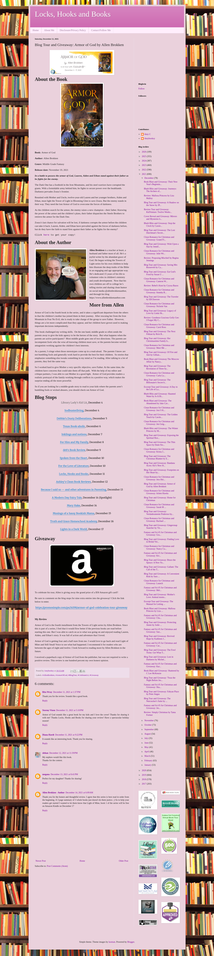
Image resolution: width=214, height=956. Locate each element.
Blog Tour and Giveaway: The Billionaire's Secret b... (157, 381)
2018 (144, 779)
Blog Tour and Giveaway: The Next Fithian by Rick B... (159, 332)
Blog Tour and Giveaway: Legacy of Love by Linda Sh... (160, 312)
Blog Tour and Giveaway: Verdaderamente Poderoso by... (158, 512)
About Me (49, 30)
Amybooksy (149, 138)
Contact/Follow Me (101, 30)
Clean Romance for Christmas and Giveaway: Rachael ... (159, 519)
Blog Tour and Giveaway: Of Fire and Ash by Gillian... (160, 353)
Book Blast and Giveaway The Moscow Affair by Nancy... (161, 360)
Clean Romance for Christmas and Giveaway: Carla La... (159, 374)
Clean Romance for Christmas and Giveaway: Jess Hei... (159, 478)
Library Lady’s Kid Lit (74, 402)
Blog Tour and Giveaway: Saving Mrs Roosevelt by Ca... (160, 266)
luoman (112, 942)
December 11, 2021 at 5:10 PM (69, 710)
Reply (45, 701)
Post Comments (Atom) (57, 866)
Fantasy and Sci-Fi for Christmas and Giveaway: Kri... (160, 554)
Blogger (130, 942)
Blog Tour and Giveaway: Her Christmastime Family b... (157, 339)
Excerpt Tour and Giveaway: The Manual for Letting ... (158, 602)
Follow (141, 88)
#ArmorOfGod (61, 675)
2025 (144, 156)
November (149, 720)
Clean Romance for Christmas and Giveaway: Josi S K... (159, 408)
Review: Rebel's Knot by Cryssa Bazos (161, 285)
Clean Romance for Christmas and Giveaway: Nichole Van (159, 305)
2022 (144, 170)
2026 (144, 152)
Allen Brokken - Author (53, 792)
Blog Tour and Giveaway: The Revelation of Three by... (157, 367)
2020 (144, 770)
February (148, 760)
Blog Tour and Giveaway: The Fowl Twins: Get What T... (160, 651)
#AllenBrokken (48, 675)
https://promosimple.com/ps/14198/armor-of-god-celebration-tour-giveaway (81, 607)
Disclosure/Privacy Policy (73, 30)
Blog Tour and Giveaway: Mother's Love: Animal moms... (159, 595)
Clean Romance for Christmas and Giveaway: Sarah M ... (159, 505)
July (146, 738)
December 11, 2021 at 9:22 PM (68, 735)
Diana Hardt (48, 735)
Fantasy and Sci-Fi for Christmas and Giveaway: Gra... (160, 533)
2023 (144, 165)
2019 (144, 775)
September (149, 729)
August (147, 734)
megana (46, 774)
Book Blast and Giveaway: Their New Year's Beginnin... (160, 183)
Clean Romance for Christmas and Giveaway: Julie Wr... (159, 252)
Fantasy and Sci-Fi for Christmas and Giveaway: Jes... (160, 706)
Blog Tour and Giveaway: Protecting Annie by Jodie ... (160, 623)
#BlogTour (72, 675)
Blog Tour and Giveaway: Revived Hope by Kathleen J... (159, 637)
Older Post (123, 861)
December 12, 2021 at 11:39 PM (63, 753)
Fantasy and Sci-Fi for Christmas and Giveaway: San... (160, 630)
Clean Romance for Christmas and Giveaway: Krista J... (159, 450)
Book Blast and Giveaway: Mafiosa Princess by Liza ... (159, 609)
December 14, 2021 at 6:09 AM (79, 792)
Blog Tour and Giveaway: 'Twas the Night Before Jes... (159, 679)
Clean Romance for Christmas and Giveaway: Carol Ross (159, 325)
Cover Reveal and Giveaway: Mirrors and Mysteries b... (160, 217)
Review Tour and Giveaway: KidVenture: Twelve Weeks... (158, 210)
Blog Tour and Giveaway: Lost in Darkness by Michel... (158, 658)
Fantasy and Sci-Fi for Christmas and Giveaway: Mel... (160, 588)
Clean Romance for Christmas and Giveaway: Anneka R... (159, 291)
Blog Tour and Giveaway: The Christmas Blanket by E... (157, 457)
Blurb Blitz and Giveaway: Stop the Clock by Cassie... (159, 224)
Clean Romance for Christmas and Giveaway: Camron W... (159, 280)
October (148, 725)
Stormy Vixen (48, 710)
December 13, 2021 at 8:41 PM (64, 774)
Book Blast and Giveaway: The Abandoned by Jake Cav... (157, 402)
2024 (144, 161)
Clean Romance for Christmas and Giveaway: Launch (159, 582)
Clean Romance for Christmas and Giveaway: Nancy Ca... (159, 547)
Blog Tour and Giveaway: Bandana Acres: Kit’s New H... (159, 464)
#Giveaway (94, 675)
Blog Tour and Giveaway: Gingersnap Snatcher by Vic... (160, 526)
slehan (45, 753)
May (146, 747)
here (47, 235)
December (149, 178)
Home (36, 30)
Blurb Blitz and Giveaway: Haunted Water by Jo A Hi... (159, 395)
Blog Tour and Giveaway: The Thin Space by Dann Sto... (159, 443)
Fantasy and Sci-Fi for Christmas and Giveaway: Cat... (160, 644)
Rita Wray (47, 692)
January (148, 765)
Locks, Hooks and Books (73, 14)
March (147, 756)
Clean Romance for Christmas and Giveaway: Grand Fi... (159, 238)
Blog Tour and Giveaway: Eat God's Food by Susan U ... (160, 273)
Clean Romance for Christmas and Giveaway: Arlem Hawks (159, 492)
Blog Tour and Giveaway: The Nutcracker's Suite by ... (157, 699)
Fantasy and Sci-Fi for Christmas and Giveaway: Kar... (160, 665)
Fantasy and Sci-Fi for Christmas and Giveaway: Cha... (160, 616)
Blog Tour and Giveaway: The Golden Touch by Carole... (160, 415)
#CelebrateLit (83, 675)
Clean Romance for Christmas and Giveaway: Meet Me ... (159, 346)
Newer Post (41, 861)
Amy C (147, 134)
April (147, 751)
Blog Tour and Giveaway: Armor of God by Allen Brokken (159, 485)
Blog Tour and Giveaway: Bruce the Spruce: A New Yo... (160, 561)
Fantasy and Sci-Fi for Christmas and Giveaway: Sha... (160, 686)
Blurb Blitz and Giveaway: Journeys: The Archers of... (160, 190)
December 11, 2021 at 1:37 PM (66, 692)
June (146, 743)
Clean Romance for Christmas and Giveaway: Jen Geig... (159, 422)
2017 (144, 784)
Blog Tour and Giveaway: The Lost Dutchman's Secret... (159, 231)
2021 (144, 174)
